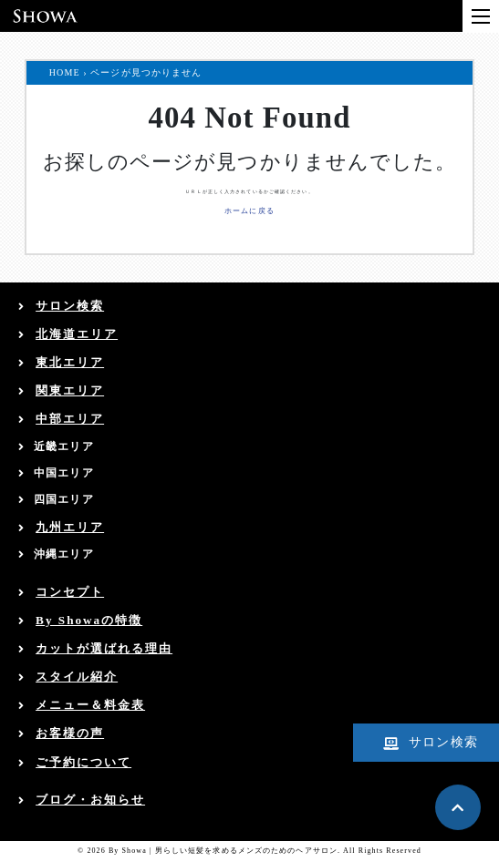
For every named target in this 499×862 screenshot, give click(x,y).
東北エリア (70, 362)
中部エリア (70, 419)
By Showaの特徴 (89, 620)
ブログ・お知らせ (90, 799)
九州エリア (70, 527)
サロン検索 (70, 306)
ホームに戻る (249, 211)
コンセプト (70, 592)
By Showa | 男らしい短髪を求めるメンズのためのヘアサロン (223, 851)
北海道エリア (77, 334)
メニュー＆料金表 (90, 705)
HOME (64, 72)
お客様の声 (70, 733)
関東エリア (70, 390)
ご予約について (83, 762)
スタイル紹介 (77, 676)
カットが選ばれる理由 (104, 648)
